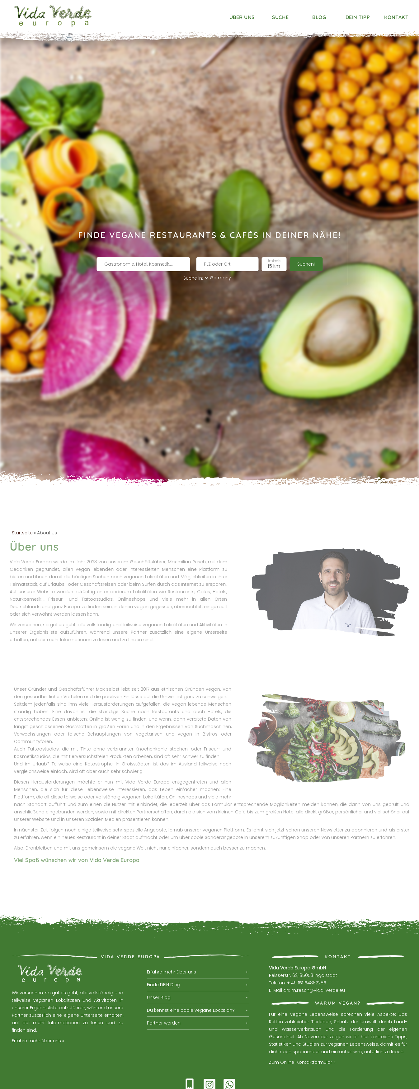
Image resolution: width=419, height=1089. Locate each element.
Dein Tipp (358, 17)
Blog (319, 17)
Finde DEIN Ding (163, 950)
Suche (280, 17)
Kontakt (396, 17)
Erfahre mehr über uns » (38, 1005)
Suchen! (306, 247)
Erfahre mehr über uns (171, 937)
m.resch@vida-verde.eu (318, 955)
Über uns (242, 17)
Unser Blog (159, 962)
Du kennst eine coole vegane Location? (191, 975)
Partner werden (164, 988)
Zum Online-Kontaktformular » (302, 1027)
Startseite (22, 498)
